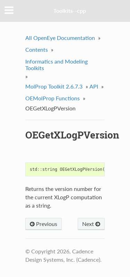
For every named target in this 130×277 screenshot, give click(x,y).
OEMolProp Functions (52, 98)
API (93, 86)
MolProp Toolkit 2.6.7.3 (54, 86)
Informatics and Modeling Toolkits (56, 64)
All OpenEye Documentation (60, 37)
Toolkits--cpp (69, 10)
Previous (43, 223)
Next (91, 223)
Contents (36, 49)
